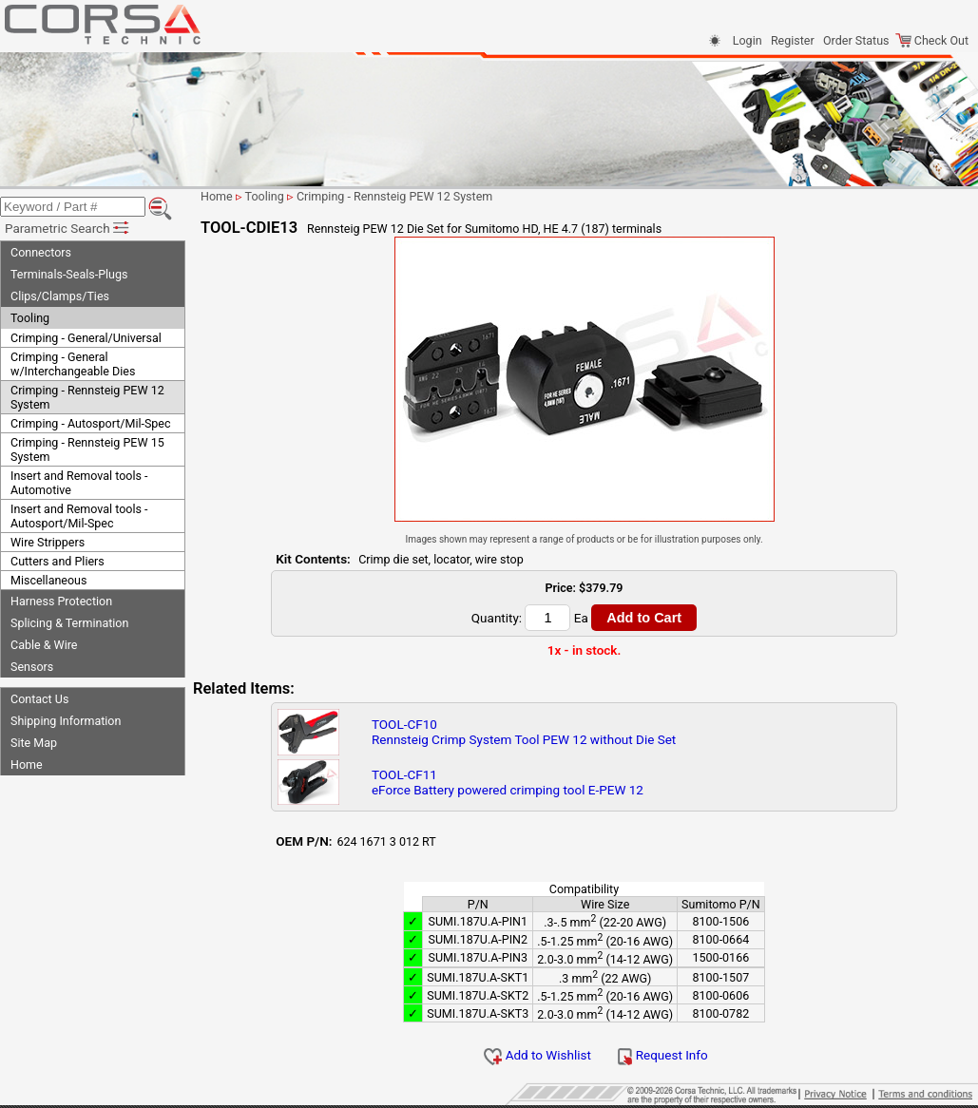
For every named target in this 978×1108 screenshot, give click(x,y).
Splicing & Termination (69, 623)
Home (26, 764)
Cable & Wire (43, 645)
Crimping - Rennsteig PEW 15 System (87, 449)
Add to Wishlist (537, 1054)
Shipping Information (65, 721)
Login (747, 40)
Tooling (29, 318)
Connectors (40, 252)
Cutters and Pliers (57, 561)
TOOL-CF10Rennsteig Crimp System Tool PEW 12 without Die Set (524, 731)
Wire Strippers (47, 542)
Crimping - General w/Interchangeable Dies (72, 364)
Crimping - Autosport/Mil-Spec (90, 423)
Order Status (856, 40)
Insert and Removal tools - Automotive (78, 482)
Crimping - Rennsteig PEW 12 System (87, 397)
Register (793, 40)
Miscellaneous (48, 580)
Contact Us (39, 699)
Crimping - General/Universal (86, 338)
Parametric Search (68, 228)
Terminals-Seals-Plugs (68, 274)
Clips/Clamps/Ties (59, 296)
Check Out (931, 40)
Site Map (33, 742)
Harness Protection (61, 601)
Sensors (31, 666)
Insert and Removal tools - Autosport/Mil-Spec (78, 516)
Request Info (662, 1054)
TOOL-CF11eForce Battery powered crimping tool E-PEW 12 (507, 782)
